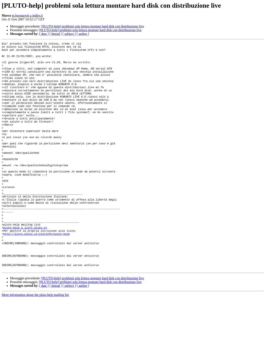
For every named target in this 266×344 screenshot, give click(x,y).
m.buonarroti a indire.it (27, 15)
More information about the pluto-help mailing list (35, 340)
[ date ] (44, 34)
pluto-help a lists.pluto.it (25, 265)
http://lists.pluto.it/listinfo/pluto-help (36, 272)
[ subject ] (69, 34)
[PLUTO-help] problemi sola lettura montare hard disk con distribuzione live (92, 26)
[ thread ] (55, 34)
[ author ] (83, 34)
